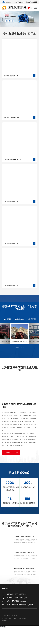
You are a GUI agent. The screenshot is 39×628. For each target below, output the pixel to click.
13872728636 (13, 2)
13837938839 (31, 2)
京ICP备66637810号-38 (10, 616)
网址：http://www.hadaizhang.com (20, 604)
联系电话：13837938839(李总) (17, 598)
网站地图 (3, 627)
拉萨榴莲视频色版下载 (21, 342)
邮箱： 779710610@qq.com (16, 601)
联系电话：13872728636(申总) (17, 594)
